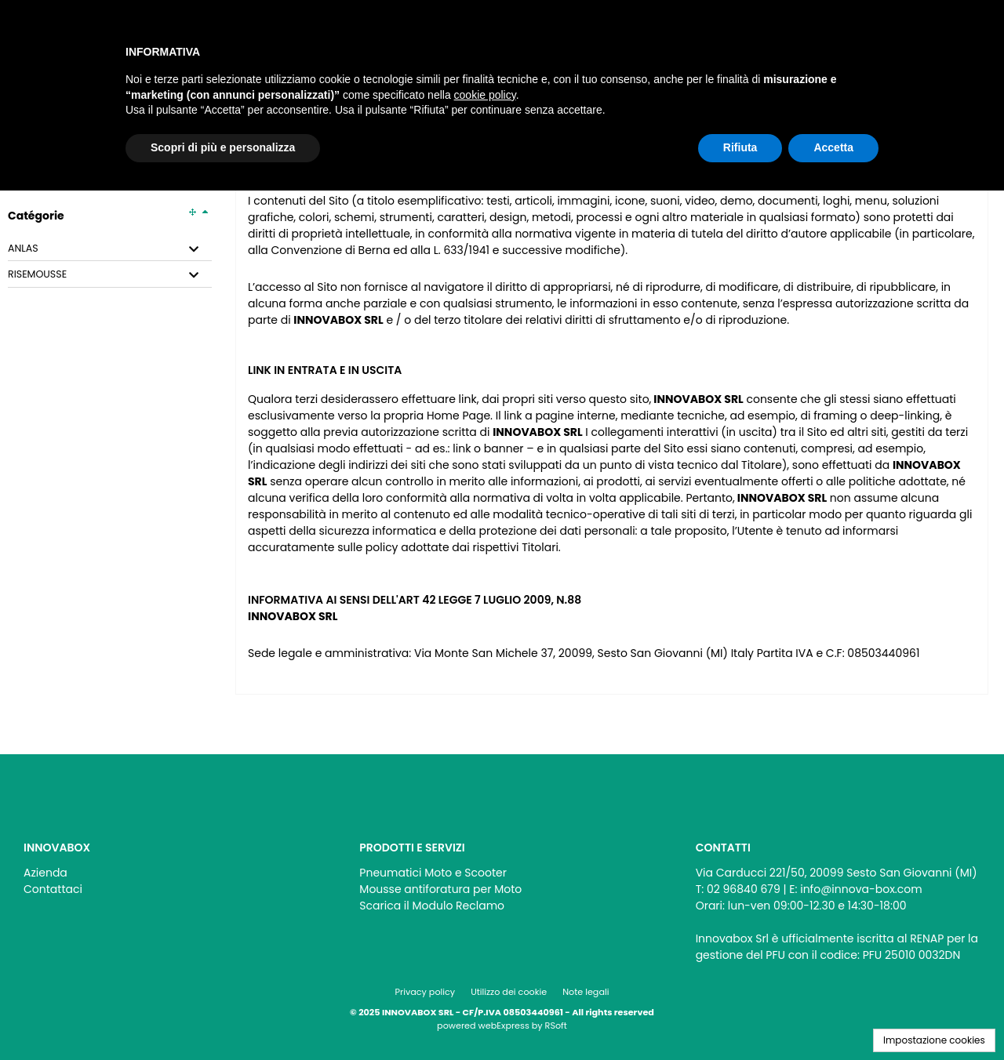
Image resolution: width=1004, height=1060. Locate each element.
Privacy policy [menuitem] (425, 992)
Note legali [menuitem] (585, 992)
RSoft (556, 1025)
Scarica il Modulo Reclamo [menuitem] (431, 905)
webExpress (503, 1025)
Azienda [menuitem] (45, 872)
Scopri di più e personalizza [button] (223, 147)
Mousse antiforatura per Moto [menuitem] (440, 889)
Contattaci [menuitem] (53, 889)
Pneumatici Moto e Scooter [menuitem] (433, 872)
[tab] (110, 249)
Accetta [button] (833, 147)
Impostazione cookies (934, 1040)
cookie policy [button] (485, 95)
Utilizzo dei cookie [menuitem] (509, 992)
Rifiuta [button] (740, 147)
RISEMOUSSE (37, 274)
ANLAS (23, 248)
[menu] (166, 877)
